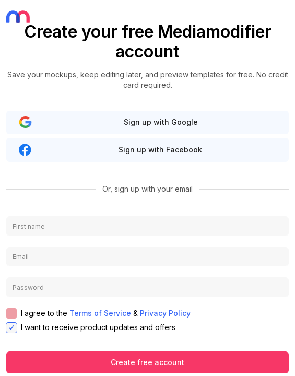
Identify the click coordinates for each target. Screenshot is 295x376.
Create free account (147, 362)
